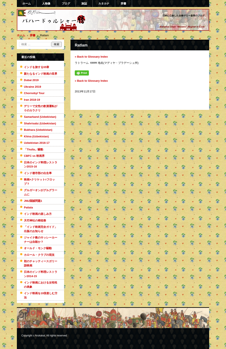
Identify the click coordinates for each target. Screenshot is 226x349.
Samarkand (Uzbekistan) (40, 116)
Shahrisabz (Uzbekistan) (40, 123)
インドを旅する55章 (36, 67)
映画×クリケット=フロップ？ (39, 181)
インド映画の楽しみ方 (38, 213)
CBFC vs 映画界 (34, 155)
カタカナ (103, 3)
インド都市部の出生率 (38, 173)
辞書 (123, 3)
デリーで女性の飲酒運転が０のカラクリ (40, 108)
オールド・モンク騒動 (38, 248)
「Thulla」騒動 (33, 149)
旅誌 (84, 3)
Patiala (28, 207)
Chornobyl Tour (34, 93)
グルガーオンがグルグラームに (40, 192)
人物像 (46, 3)
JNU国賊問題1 (33, 200)
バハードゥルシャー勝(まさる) (48, 28)
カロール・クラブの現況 (39, 254)
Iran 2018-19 (32, 99)
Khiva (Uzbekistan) (36, 136)
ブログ (66, 3)
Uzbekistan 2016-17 (37, 142)
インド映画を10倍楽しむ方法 (40, 295)
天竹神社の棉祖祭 (35, 220)
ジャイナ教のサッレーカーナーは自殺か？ (40, 239)
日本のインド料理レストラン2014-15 (40, 274)
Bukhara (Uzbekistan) (38, 129)
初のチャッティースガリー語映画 (40, 263)
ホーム (26, 3)
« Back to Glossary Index (91, 56)
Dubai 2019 (31, 80)
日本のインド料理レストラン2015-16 (40, 164)
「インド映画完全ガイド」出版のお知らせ (40, 229)
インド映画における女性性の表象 (40, 284)
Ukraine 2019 (32, 86)
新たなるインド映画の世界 (40, 73)
